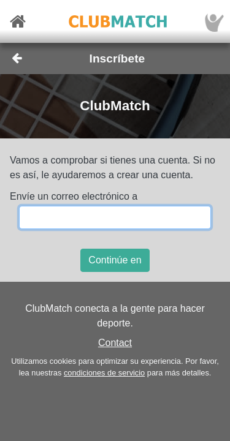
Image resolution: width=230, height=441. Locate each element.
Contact (115, 342)
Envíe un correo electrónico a (73, 196)
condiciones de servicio (104, 372)
